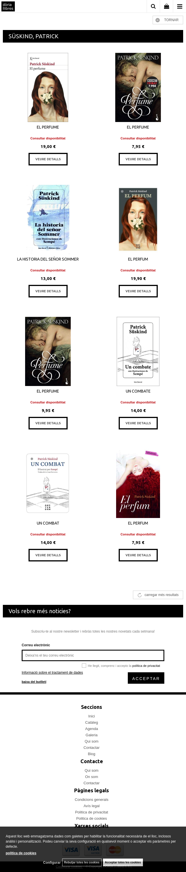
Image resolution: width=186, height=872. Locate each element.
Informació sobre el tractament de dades (52, 673)
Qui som (91, 741)
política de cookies (21, 853)
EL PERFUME (48, 127)
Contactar (92, 747)
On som (91, 777)
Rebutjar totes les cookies (82, 862)
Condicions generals (91, 799)
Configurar (51, 863)
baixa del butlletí (34, 681)
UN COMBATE (138, 391)
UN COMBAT (48, 523)
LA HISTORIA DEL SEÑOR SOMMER (48, 259)
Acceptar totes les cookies (123, 862)
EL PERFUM (138, 259)
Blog (91, 754)
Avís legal (92, 806)
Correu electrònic (36, 645)
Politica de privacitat (91, 812)
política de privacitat (146, 665)
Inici (91, 716)
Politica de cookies (91, 818)
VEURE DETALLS (48, 159)
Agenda (91, 729)
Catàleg (91, 722)
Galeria (92, 735)
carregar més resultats (162, 595)
